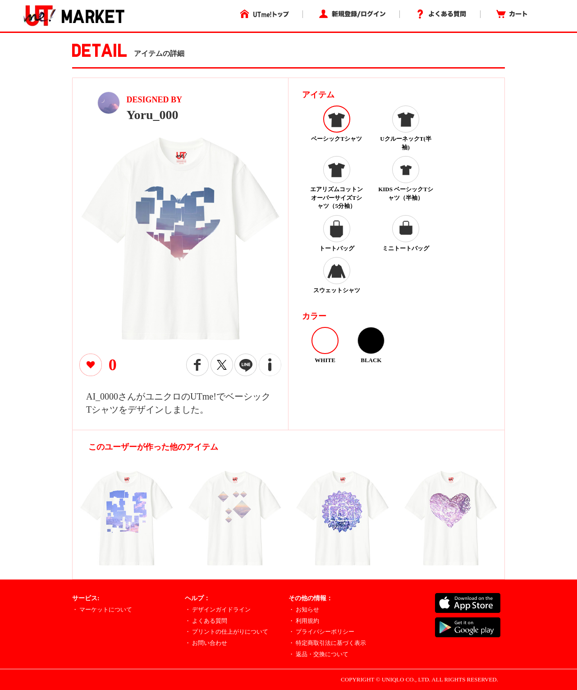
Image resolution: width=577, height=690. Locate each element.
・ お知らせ (303, 609)
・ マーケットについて (102, 609)
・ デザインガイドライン (218, 609)
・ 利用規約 (303, 620)
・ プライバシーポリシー (321, 631)
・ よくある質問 (206, 620)
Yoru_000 (153, 115)
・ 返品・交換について (318, 654)
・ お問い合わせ (206, 642)
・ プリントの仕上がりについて (226, 631)
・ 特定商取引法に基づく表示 (327, 642)
